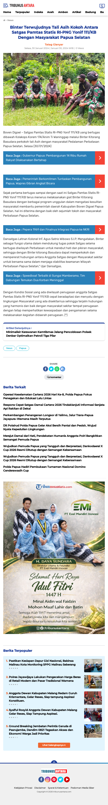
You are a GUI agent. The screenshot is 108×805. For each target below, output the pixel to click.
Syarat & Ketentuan (58, 787)
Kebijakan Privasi (23, 787)
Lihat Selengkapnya (54, 745)
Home (7, 12)
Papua (22, 348)
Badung (90, 12)
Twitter (62, 781)
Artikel (76, 12)
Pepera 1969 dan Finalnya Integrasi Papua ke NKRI (56, 229)
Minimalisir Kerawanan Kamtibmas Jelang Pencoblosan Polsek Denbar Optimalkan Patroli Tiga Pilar (48, 333)
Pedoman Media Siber (82, 787)
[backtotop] (54, 763)
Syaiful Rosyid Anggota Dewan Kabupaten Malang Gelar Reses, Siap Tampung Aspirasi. (43, 711)
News (9, 348)
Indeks (38, 12)
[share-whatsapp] (56, 368)
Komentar (54, 376)
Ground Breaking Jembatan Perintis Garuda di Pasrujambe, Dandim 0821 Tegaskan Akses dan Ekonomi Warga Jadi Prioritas (41, 729)
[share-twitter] (51, 368)
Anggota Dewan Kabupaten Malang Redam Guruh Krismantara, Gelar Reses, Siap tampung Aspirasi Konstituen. (43, 697)
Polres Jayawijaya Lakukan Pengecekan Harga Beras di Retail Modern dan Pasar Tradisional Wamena (45, 678)
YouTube (69, 781)
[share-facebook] (45, 368)
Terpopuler (22, 12)
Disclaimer (40, 787)
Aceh (50, 12)
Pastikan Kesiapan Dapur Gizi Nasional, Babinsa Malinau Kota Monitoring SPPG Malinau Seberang (42, 662)
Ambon (63, 12)
